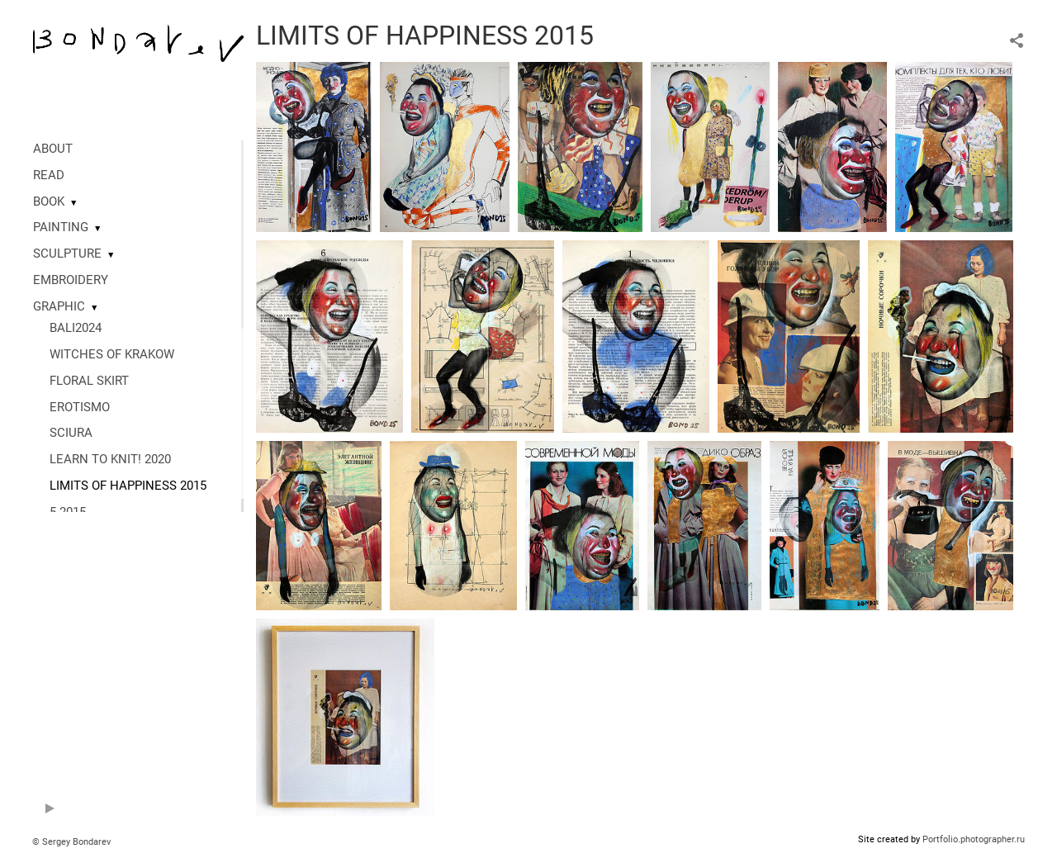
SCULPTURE (67, 253)
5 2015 (68, 512)
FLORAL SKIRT (89, 380)
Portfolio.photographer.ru (973, 839)
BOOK (48, 201)
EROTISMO (80, 407)
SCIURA (71, 432)
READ (48, 175)
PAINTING (60, 227)
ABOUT (53, 148)
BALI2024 (76, 327)
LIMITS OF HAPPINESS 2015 (128, 485)
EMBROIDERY (70, 280)
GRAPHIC (59, 306)
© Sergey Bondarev (71, 842)
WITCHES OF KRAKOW (112, 354)
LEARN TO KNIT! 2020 (110, 459)
